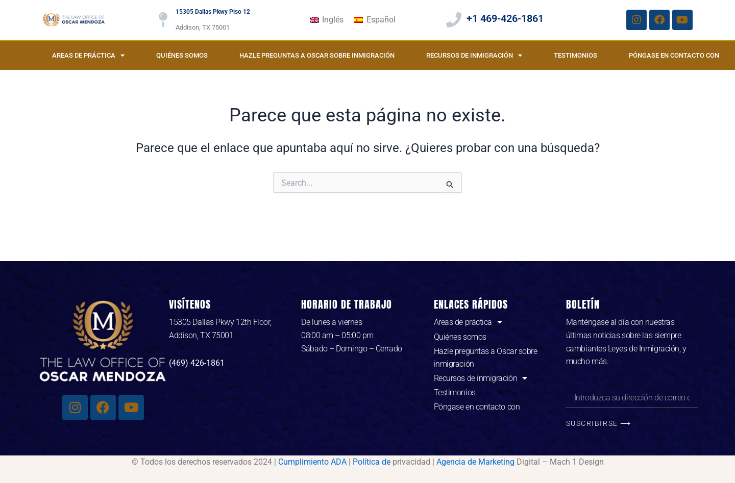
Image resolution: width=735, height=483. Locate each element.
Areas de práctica (88, 55)
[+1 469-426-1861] (453, 20)
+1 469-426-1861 (505, 18)
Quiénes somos (182, 55)
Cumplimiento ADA (312, 462)
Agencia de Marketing (475, 462)
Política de (371, 462)
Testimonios (575, 55)
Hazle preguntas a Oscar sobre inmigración (317, 55)
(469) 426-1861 (197, 363)
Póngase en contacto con (674, 55)
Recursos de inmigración (474, 55)
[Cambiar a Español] (374, 20)
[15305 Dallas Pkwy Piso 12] (162, 20)
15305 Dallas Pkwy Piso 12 (213, 11)
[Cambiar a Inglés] (327, 20)
